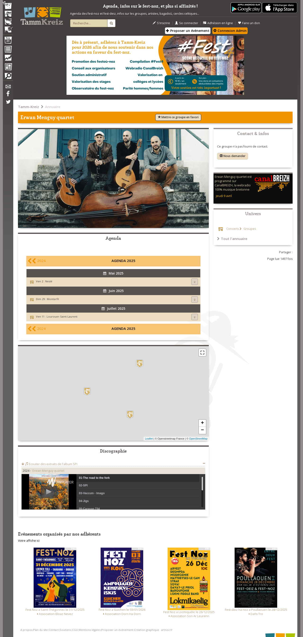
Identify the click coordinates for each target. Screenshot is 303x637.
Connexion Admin (230, 30)
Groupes (249, 229)
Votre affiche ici (29, 541)
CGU (75, 630)
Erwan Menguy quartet (48, 471)
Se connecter (186, 23)
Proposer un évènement (187, 30)
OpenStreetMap (198, 438)
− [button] (202, 430)
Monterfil (53, 299)
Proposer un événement (117, 630)
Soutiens (65, 630)
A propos (26, 630)
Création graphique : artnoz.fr (153, 630)
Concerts (232, 229)
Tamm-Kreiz (28, 106)
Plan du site (40, 630)
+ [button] (202, 423)
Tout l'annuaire (232, 238)
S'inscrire (161, 23)
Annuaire (52, 106)
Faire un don (249, 23)
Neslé (48, 281)
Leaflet (149, 438)
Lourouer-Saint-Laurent (62, 316)
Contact (54, 630)
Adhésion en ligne (218, 23)
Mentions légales (89, 630)
